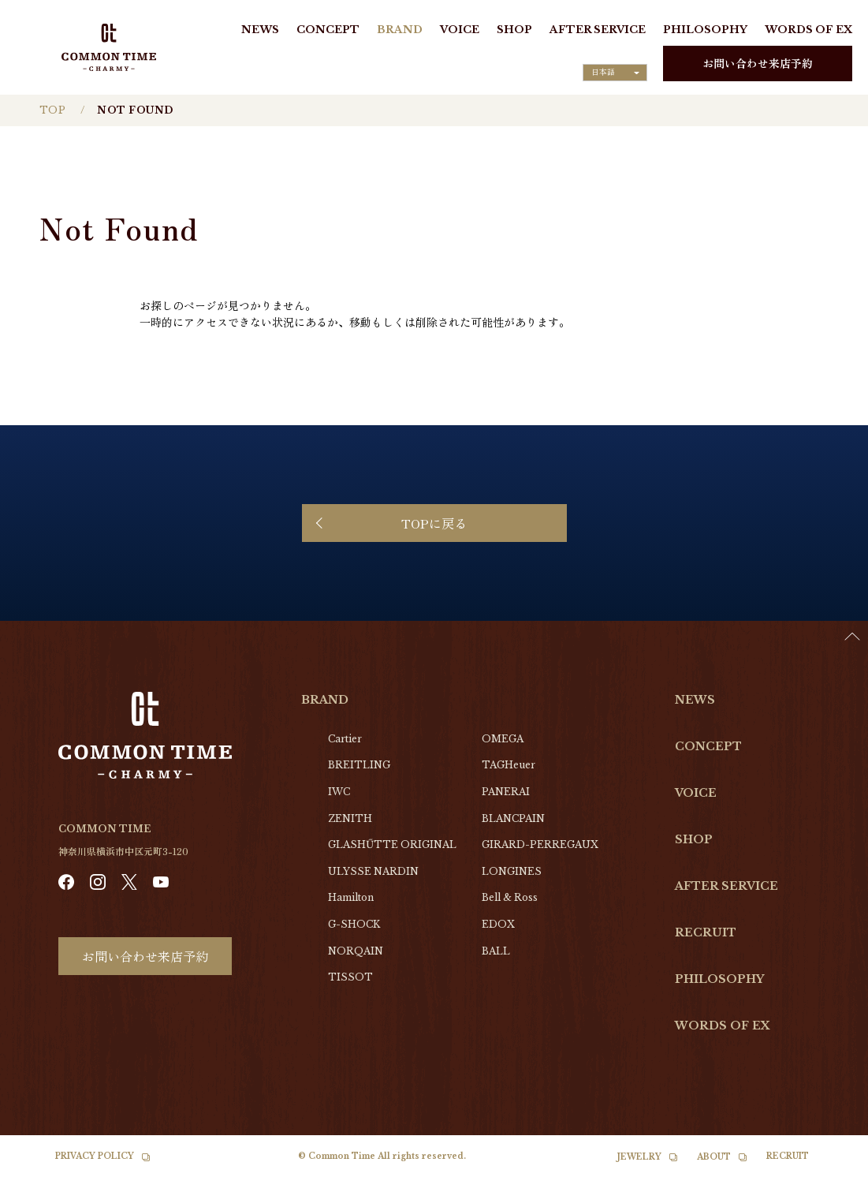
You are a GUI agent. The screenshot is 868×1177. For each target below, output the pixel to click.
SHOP (514, 29)
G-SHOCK (354, 924)
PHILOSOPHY (705, 29)
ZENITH (350, 818)
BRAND (400, 29)
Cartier (345, 739)
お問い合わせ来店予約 (757, 63)
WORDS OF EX (808, 29)
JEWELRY (639, 1157)
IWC (339, 792)
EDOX (498, 924)
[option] (828, 1165)
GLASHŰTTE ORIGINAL (392, 844)
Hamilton (351, 897)
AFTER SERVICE (597, 29)
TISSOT (350, 977)
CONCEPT (327, 29)
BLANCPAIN (513, 818)
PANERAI (506, 792)
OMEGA (502, 739)
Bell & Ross (510, 897)
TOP (52, 110)
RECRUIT (705, 932)
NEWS (260, 29)
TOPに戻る (434, 523)
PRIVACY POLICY (94, 1156)
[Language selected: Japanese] (615, 72)
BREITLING (359, 765)
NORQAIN (355, 951)
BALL (496, 951)
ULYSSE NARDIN (373, 871)
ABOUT (714, 1157)
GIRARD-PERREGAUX (540, 844)
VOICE (459, 29)
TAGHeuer (508, 765)
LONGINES (512, 871)
